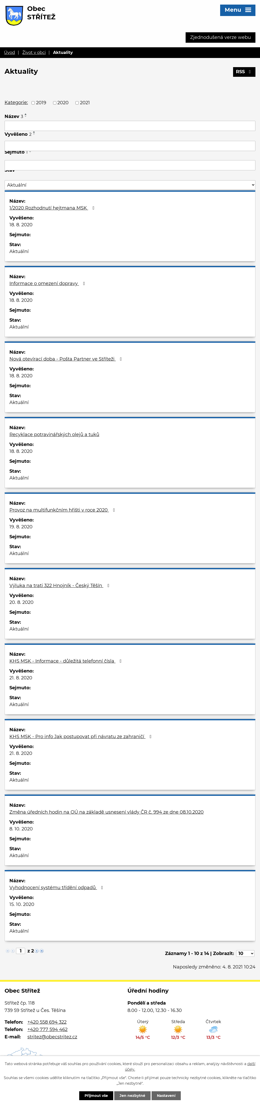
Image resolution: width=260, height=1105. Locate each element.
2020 (63, 103)
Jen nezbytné (132, 1095)
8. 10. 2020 (21, 829)
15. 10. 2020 (21, 904)
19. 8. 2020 (20, 527)
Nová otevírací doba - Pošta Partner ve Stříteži (66, 359)
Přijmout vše (96, 1095)
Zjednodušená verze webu (220, 37)
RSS (244, 71)
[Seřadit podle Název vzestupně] (26, 114)
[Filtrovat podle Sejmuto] (130, 165)
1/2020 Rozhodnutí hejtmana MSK (52, 208)
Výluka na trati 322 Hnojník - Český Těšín (60, 585)
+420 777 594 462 (47, 1029)
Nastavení (166, 1095)
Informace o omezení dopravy (48, 283)
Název (14, 116)
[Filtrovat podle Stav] (130, 185)
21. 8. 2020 (20, 678)
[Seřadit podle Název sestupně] (26, 116)
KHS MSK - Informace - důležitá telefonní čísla (66, 661)
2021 (85, 103)
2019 (41, 103)
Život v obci (34, 52)
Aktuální (19, 251)
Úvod (9, 52)
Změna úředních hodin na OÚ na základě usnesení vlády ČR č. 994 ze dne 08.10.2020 (106, 812)
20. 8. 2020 (21, 602)
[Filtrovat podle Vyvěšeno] (130, 146)
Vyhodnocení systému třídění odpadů (57, 887)
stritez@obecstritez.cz (52, 1037)
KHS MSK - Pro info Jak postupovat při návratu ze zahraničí (81, 736)
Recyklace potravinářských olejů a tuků (54, 434)
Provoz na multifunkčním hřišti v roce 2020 (63, 510)
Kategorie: (16, 102)
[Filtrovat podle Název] (130, 126)
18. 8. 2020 (20, 225)
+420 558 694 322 (47, 1022)
